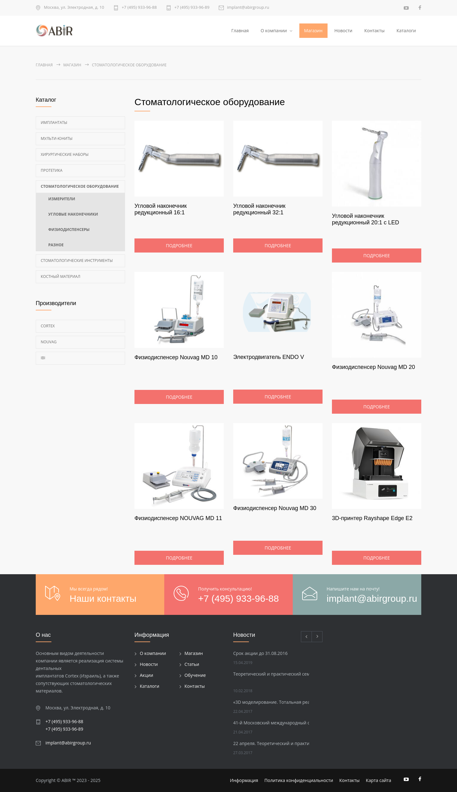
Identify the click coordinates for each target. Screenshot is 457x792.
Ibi (43, 357)
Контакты (374, 30)
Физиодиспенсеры (69, 229)
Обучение (195, 675)
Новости (343, 30)
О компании (273, 30)
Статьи (192, 664)
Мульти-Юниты (56, 138)
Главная (240, 30)
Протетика (51, 170)
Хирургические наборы (65, 154)
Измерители (61, 199)
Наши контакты (103, 598)
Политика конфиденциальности (299, 780)
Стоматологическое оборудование (80, 186)
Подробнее (179, 246)
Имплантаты (54, 122)
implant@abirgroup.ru (248, 7)
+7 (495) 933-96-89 (191, 7)
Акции (146, 675)
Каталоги (406, 30)
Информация (244, 780)
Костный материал (60, 276)
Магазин (313, 30)
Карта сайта (378, 780)
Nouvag (49, 342)
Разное (56, 245)
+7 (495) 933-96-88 (139, 7)
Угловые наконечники (73, 214)
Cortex (48, 326)
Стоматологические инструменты (77, 260)
